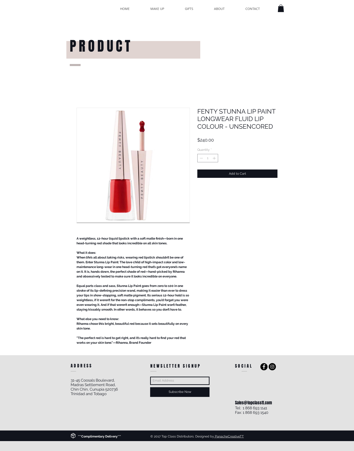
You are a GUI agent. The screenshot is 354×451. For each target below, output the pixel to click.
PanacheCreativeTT (229, 436)
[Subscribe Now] (180, 392)
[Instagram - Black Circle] (272, 366)
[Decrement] (201, 158)
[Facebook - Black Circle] (264, 366)
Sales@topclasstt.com (253, 403)
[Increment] (214, 158)
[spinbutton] (208, 158)
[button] (281, 8)
